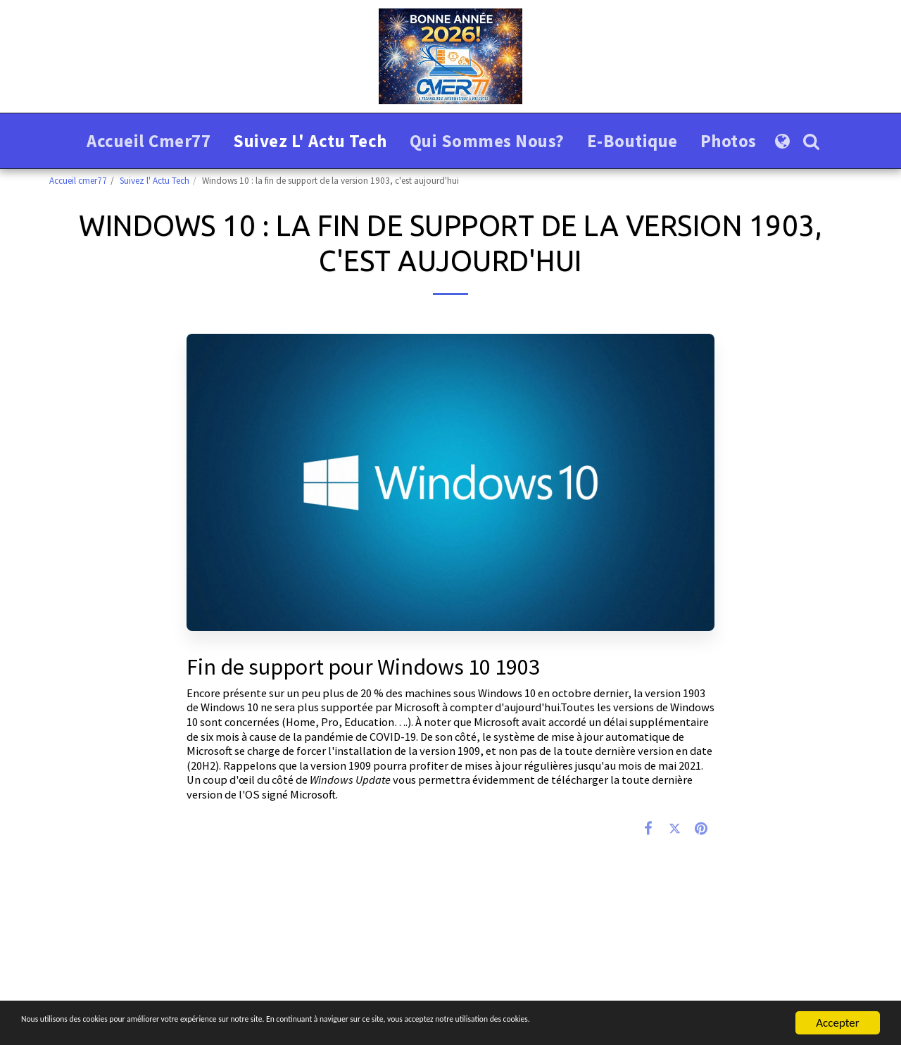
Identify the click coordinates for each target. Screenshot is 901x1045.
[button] (811, 141)
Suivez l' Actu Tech (154, 181)
